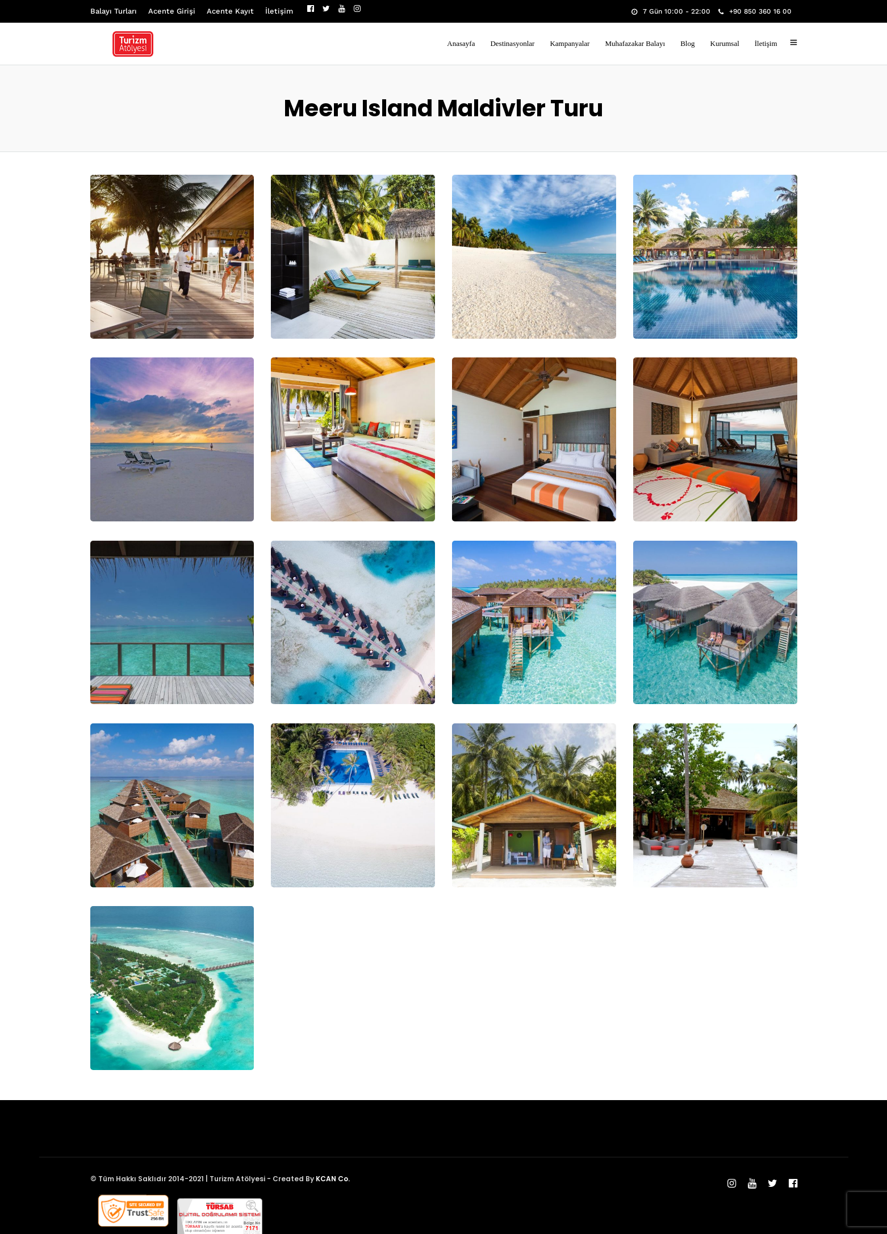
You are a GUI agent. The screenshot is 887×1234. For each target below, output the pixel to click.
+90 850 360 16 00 (755, 11)
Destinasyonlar (512, 43)
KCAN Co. (333, 1179)
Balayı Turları (113, 11)
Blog (687, 43)
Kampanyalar (569, 43)
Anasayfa (461, 43)
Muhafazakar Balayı (635, 43)
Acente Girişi (171, 11)
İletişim (279, 11)
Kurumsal (724, 43)
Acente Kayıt (230, 11)
